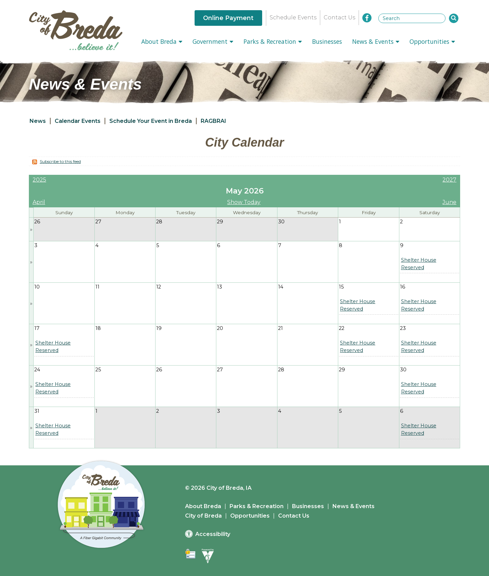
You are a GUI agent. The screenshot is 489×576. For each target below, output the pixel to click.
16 (402, 287)
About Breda (161, 41)
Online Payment (228, 17)
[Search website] (412, 18)
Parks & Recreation (272, 41)
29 (220, 222)
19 (159, 328)
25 (98, 370)
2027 (449, 179)
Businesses (327, 41)
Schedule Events (293, 17)
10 (37, 287)
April (39, 202)
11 (97, 287)
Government (213, 41)
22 (341, 328)
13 (219, 287)
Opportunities (432, 41)
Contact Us (339, 17)
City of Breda (203, 516)
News (38, 121)
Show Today (243, 202)
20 (220, 328)
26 (37, 222)
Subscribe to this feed (60, 161)
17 (36, 328)
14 (280, 287)
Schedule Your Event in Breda (150, 121)
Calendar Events (78, 121)
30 (281, 222)
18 (98, 328)
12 (158, 287)
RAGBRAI (213, 121)
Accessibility (212, 534)
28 (159, 222)
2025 (39, 179)
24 (37, 370)
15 (341, 287)
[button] (453, 18)
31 (36, 411)
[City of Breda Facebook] (367, 17)
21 (280, 328)
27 (98, 222)
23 (403, 328)
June (449, 202)
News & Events (375, 41)
